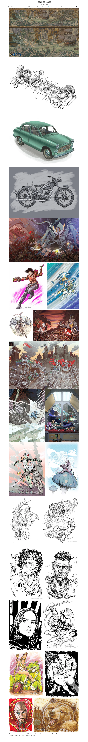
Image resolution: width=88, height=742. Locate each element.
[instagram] (76, 7)
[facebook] (74, 7)
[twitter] (71, 7)
